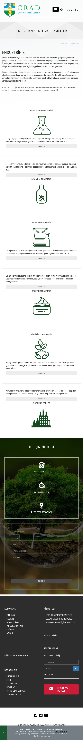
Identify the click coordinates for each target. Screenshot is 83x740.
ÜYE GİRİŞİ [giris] (73, 10)
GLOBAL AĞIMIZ (13, 622)
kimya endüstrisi (22, 88)
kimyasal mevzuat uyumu (33, 90)
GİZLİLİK (10, 633)
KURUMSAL (11, 615)
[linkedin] (46, 716)
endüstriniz (75, 44)
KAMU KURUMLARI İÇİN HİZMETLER (60, 622)
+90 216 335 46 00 (41, 471)
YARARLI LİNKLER (14, 694)
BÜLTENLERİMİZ (13, 676)
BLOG (9, 680)
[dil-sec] (62, 10)
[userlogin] (76, 668)
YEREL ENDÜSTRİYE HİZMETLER (59, 615)
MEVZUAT (11, 687)
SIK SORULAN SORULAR (16, 691)
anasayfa (64, 44)
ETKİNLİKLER (12, 683)
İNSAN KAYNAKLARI (15, 626)
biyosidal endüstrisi (35, 88)
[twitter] (41, 716)
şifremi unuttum (49, 674)
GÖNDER (41, 581)
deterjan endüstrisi (50, 88)
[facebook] (36, 716)
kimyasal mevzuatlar (17, 90)
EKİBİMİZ (10, 619)
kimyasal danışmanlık (50, 90)
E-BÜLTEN (10, 630)
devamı (41, 146)
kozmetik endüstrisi (64, 88)
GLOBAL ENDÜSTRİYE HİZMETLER (59, 619)
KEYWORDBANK (59, 725)
